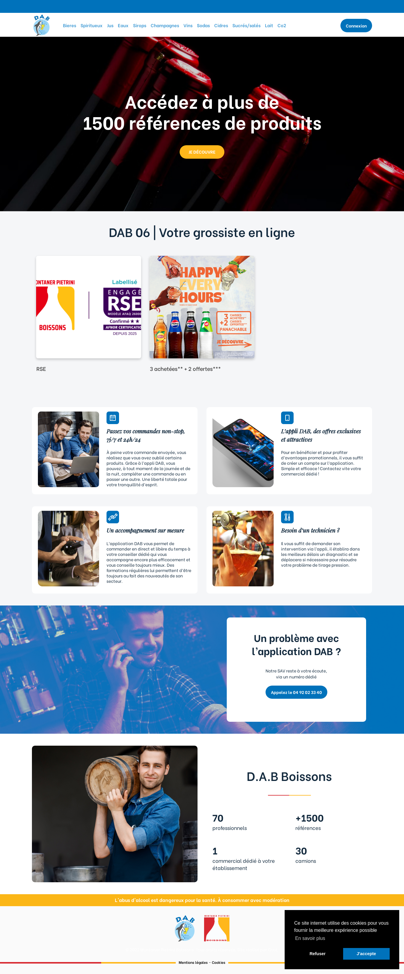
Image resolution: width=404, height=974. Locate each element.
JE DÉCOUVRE (202, 152)
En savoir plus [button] (310, 938)
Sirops (139, 25)
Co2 (281, 25)
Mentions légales (193, 962)
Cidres (221, 25)
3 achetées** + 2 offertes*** (185, 368)
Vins (188, 25)
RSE (41, 368)
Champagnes (165, 25)
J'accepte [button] (366, 953)
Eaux (123, 25)
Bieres (69, 25)
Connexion (356, 25)
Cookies (218, 962)
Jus (110, 25)
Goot (272, 949)
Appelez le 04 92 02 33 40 (296, 692)
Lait (269, 25)
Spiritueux (92, 25)
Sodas (203, 25)
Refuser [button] (317, 953)
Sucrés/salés (246, 25)
